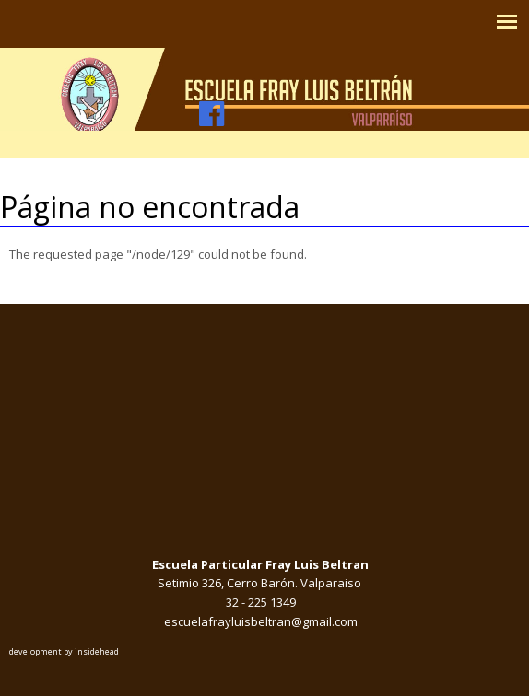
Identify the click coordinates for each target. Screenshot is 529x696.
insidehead (97, 651)
